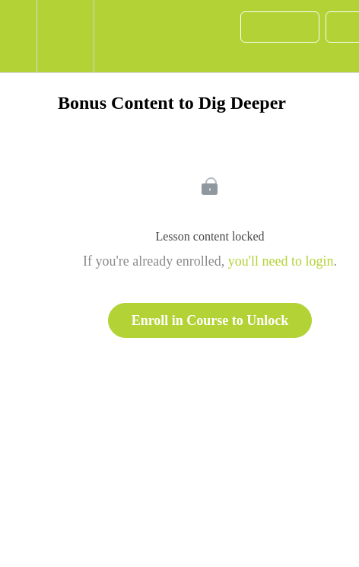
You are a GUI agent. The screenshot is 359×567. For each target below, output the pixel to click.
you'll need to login (281, 261)
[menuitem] (65, 36)
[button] (18, 36)
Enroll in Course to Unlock (210, 320)
